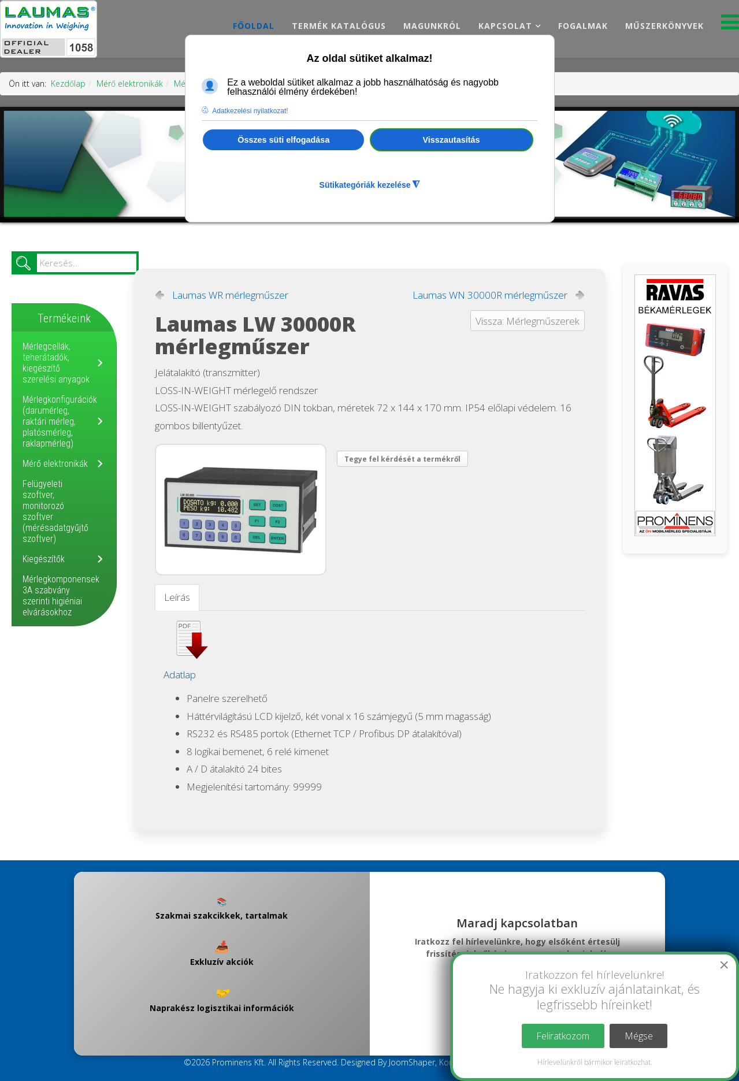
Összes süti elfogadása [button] (283, 139)
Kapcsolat (505, 25)
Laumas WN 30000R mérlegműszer (490, 295)
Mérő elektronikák (129, 83)
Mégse (639, 1036)
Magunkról (432, 25)
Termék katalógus (339, 25)
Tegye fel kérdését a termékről (402, 459)
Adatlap (180, 674)
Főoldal (253, 25)
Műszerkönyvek (664, 25)
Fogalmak (583, 25)
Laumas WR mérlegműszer (230, 295)
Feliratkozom (562, 1036)
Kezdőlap (68, 83)
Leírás (177, 597)
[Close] (724, 964)
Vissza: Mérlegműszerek (528, 321)
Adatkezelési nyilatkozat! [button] (250, 111)
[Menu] (730, 25)
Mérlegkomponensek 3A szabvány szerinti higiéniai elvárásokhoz (61, 596)
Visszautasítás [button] (451, 139)
